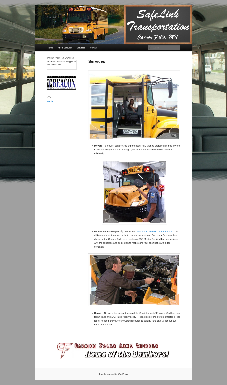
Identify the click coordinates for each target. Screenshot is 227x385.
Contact (93, 48)
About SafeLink (65, 48)
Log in (50, 101)
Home (50, 48)
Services (81, 48)
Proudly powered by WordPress (113, 374)
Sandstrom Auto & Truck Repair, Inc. (156, 231)
